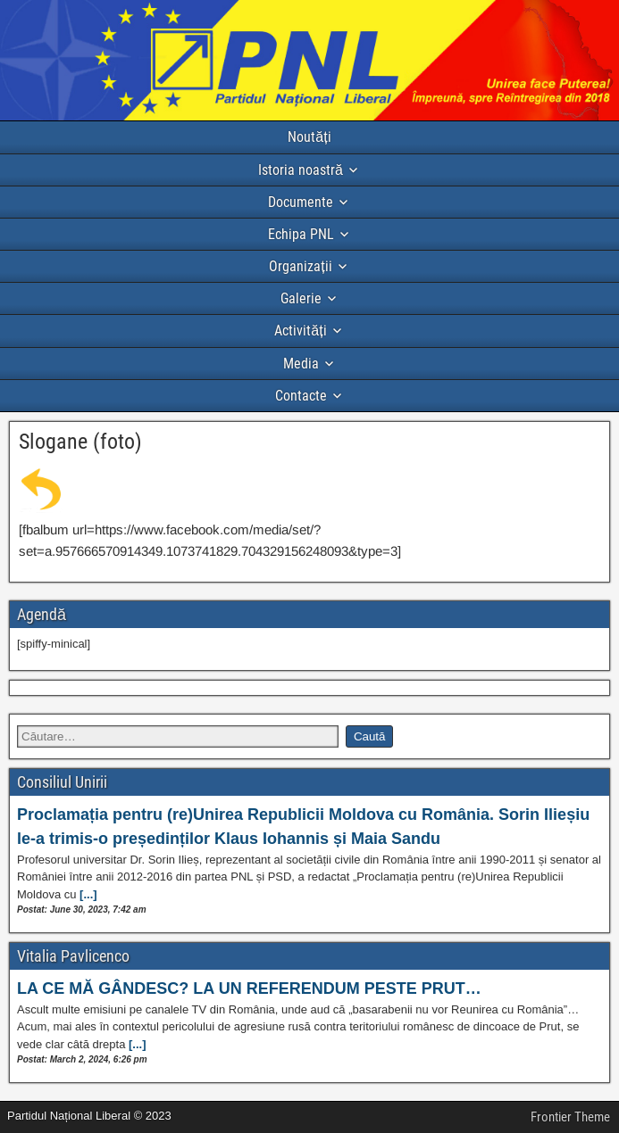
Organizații (300, 266)
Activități (300, 330)
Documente (300, 202)
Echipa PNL (301, 234)
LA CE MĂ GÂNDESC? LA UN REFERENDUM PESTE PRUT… (249, 988)
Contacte (301, 395)
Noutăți (309, 136)
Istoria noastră (300, 169)
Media (301, 363)
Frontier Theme (570, 1117)
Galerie (301, 298)
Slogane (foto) (80, 441)
